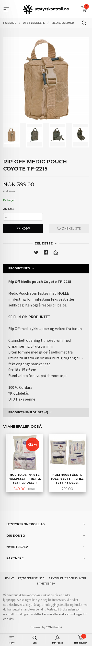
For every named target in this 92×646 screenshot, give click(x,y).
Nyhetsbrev (46, 583)
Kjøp (23, 228)
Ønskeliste (69, 228)
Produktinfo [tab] (19, 268)
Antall (8, 209)
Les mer (47, 614)
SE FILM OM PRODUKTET (29, 316)
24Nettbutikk (54, 627)
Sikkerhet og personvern (68, 578)
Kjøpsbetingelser (31, 578)
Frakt (9, 578)
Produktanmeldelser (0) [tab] (28, 412)
